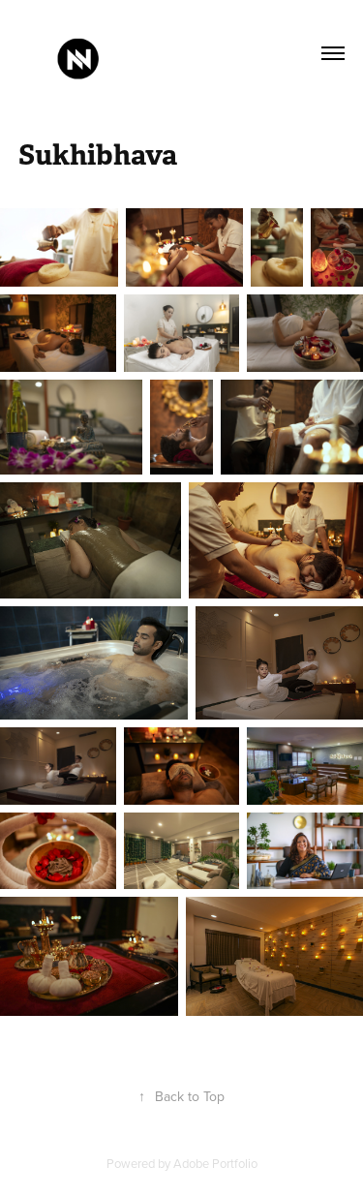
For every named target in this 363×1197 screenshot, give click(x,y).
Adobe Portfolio (215, 1163)
